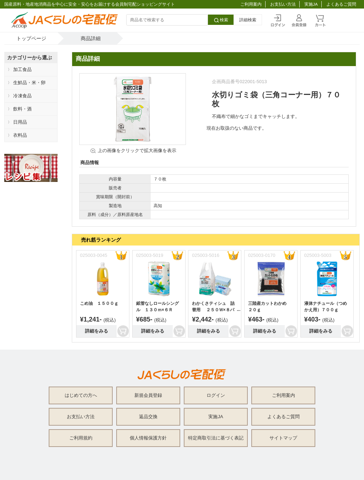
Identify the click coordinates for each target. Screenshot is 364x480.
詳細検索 (247, 19)
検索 (220, 20)
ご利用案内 (251, 4)
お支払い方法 (283, 4)
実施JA (311, 4)
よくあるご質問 (341, 4)
